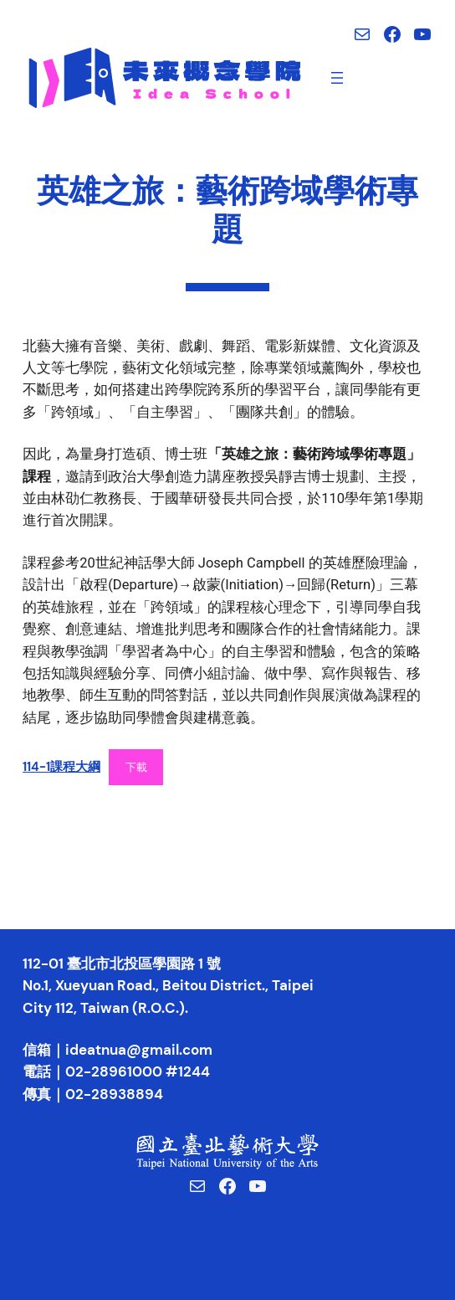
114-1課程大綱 (61, 766)
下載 (136, 767)
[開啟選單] (337, 78)
